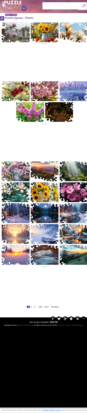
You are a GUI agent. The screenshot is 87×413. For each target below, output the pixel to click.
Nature (8, 15)
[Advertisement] (44, 62)
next (47, 394)
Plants (14, 15)
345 (40, 394)
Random (55, 394)
